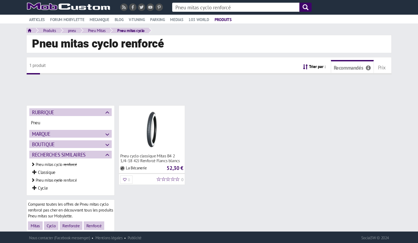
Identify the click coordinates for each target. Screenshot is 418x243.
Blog (119, 20)
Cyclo (51, 226)
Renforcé (94, 226)
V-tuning (137, 20)
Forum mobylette (67, 20)
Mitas (35, 226)
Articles (37, 20)
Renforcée (71, 226)
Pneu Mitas (96, 30)
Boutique (43, 144)
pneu (72, 30)
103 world (198, 20)
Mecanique (99, 20)
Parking (157, 20)
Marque (41, 133)
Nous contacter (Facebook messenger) (59, 238)
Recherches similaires (59, 154)
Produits (223, 20)
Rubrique (43, 112)
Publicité (135, 238)
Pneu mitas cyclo (130, 30)
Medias (176, 20)
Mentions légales (109, 238)
